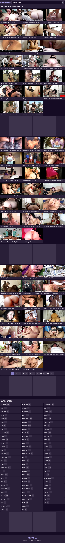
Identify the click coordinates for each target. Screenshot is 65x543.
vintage (47, 488)
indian (25, 432)
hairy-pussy (27, 418)
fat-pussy (5, 499)
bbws (4, 436)
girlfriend (26, 404)
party (47, 425)
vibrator (47, 485)
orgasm (48, 411)
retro (47, 439)
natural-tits (27, 499)
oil (24, 509)
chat (3, 450)
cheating (5, 453)
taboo (47, 464)
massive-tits (27, 485)
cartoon (4, 443)
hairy (25, 415)
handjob (26, 422)
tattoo (47, 467)
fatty (3, 502)
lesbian (26, 471)
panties (47, 418)
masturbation (27, 488)
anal (4, 408)
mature (26, 492)
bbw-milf (5, 432)
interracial (26, 436)
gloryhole (26, 411)
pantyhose (48, 422)
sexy (47, 450)
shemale (48, 457)
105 (44, 373)
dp (3, 471)
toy (46, 474)
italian (25, 439)
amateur (5, 404)
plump (47, 432)
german (4, 509)
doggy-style (6, 467)
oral (47, 408)
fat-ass (4, 495)
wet (47, 495)
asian (4, 418)
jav (24, 457)
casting (4, 446)
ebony (4, 474)
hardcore (26, 425)
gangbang (5, 506)
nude (25, 502)
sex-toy (48, 446)
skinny (47, 460)
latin (25, 467)
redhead (48, 436)
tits (47, 471)
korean (25, 460)
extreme (4, 485)
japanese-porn (27, 453)
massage (26, 481)
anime (4, 415)
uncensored (49, 478)
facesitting (5, 488)
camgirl (4, 439)
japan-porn (26, 446)
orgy (47, 415)
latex (25, 464)
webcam (48, 492)
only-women (49, 404)
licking (26, 474)
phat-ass (48, 429)
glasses (25, 408)
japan (25, 443)
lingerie (26, 478)
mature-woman (28, 495)
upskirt (47, 481)
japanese (26, 450)
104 (41, 373)
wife (47, 499)
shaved (48, 453)
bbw (4, 429)
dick (4, 460)
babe (4, 422)
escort (4, 478)
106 (48, 373)
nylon (25, 506)
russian (47, 443)
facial (4, 492)
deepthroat (6, 457)
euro (4, 481)
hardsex (26, 429)
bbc (3, 425)
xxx (46, 502)
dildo (4, 464)
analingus (5, 411)
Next (51, 373)
